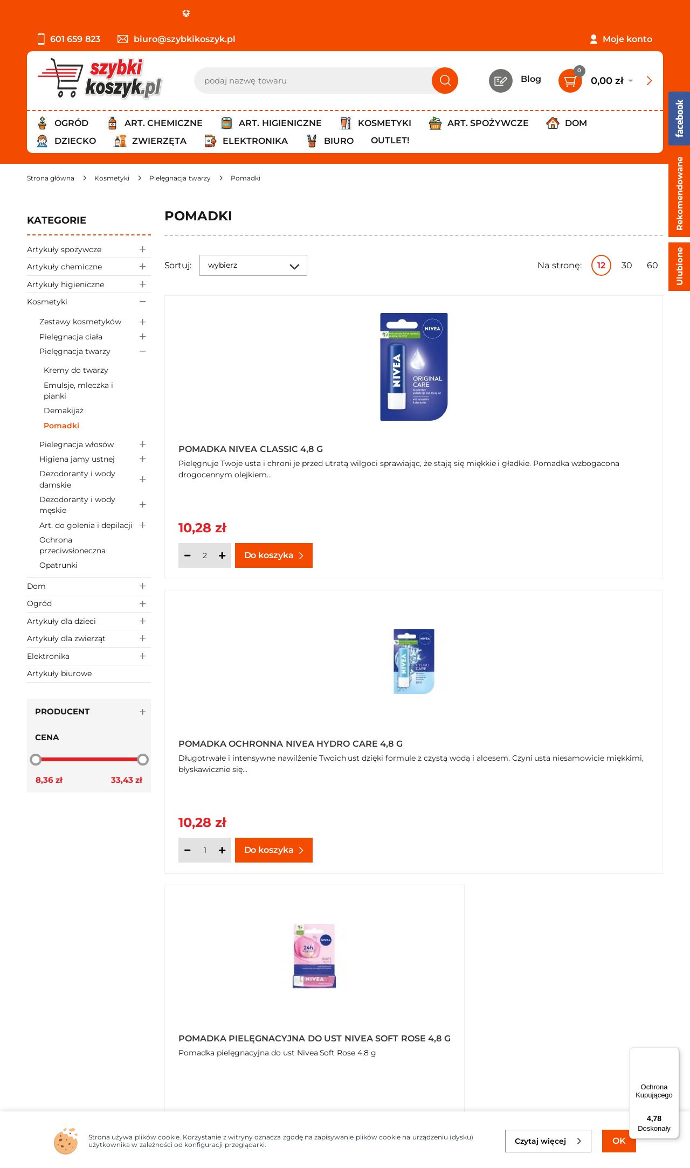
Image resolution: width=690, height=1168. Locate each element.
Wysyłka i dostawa (67, 1002)
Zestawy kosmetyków (95, 322)
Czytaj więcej (548, 1141)
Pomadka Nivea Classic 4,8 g (250, 449)
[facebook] (342, 1104)
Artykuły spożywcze (89, 249)
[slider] (36, 759)
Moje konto (627, 39)
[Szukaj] (445, 80)
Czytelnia (254, 987)
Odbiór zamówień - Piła (77, 1017)
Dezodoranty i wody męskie (95, 505)
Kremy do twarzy (76, 370)
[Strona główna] (50, 178)
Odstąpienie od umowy (78, 1031)
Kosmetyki (89, 301)
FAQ (36, 1046)
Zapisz (613, 960)
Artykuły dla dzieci (89, 621)
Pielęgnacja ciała (95, 336)
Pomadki (61, 425)
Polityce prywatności (511, 1063)
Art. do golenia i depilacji (95, 525)
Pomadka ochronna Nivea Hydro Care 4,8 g (540, 445)
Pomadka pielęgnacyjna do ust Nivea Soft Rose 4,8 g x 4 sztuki (530, 739)
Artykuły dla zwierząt (89, 638)
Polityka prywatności (71, 987)
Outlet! (390, 140)
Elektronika (89, 656)
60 (652, 265)
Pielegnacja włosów (95, 444)
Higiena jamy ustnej (95, 459)
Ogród (89, 603)
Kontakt (252, 958)
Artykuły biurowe (59, 673)
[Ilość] (204, 555)
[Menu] (672, 1053)
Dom (89, 586)
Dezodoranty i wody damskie (95, 479)
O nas (39, 958)
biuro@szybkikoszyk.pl (177, 39)
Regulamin (51, 973)
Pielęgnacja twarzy (95, 351)
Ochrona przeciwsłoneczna (72, 545)
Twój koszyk (260, 973)
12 (601, 265)
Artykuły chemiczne (89, 266)
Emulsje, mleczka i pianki (78, 390)
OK (619, 1141)
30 (627, 265)
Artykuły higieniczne (89, 284)
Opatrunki (58, 565)
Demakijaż (64, 410)
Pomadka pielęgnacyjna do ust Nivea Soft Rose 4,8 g (275, 739)
